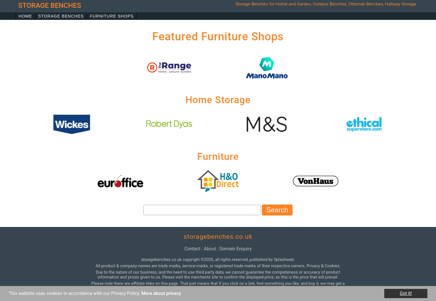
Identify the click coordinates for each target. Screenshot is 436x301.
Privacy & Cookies (323, 266)
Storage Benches (61, 16)
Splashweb (284, 259)
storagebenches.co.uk (218, 236)
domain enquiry (236, 248)
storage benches (49, 5)
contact (192, 248)
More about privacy (161, 293)
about (210, 248)
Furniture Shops (112, 16)
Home (25, 16)
